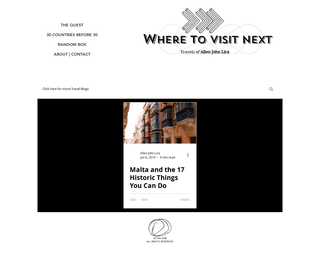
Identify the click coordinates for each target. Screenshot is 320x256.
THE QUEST (72, 25)
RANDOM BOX (72, 44)
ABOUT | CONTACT (72, 54)
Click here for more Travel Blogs (65, 89)
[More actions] (189, 155)
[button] (271, 89)
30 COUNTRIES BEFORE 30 (72, 34)
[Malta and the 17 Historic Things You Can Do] (160, 123)
